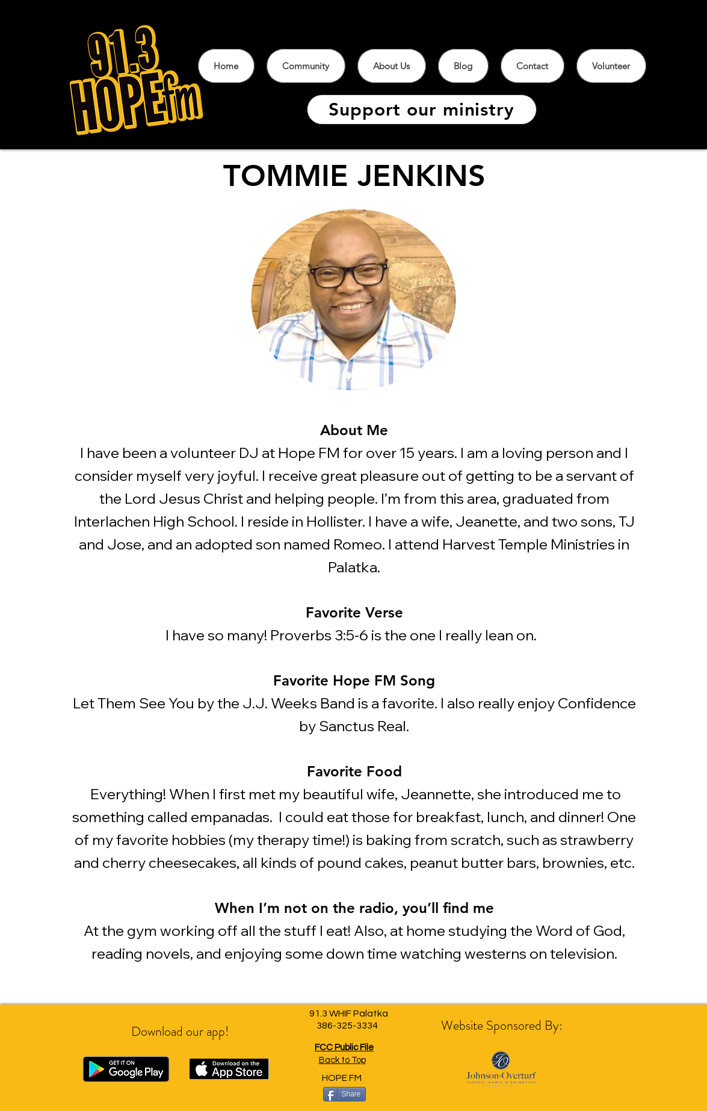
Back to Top (342, 1060)
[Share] (344, 1094)
